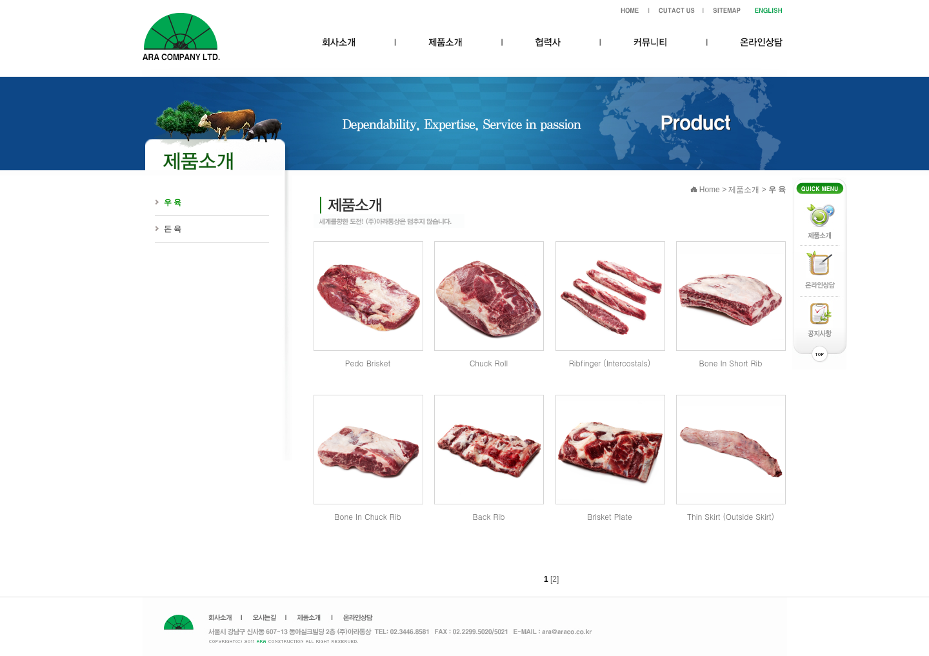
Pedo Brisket (367, 362)
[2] (554, 579)
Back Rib (489, 516)
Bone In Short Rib (731, 362)
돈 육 (172, 229)
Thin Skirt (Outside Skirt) (730, 516)
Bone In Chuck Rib (367, 516)
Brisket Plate (609, 516)
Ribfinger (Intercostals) (609, 362)
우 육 (172, 202)
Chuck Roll (489, 362)
